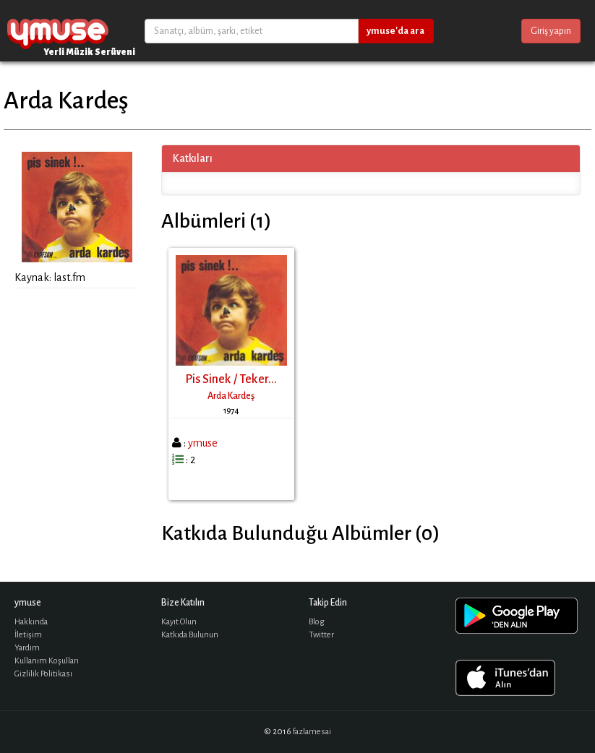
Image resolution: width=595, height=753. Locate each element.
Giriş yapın (551, 31)
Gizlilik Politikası (43, 674)
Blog (317, 622)
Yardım (27, 648)
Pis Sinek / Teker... (231, 379)
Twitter (321, 635)
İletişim (28, 635)
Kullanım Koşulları (46, 661)
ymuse (57, 30)
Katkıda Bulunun (189, 635)
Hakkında (31, 622)
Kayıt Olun (179, 622)
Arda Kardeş (230, 396)
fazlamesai (312, 731)
